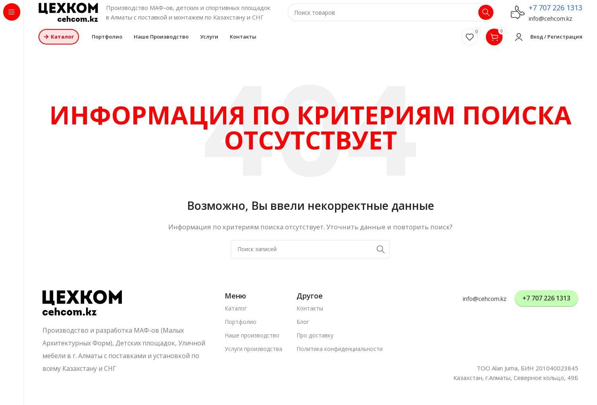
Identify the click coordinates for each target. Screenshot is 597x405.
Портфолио (240, 328)
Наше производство (252, 342)
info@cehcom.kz (550, 21)
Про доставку (315, 342)
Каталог (236, 315)
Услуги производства (253, 356)
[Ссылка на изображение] (82, 309)
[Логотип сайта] (68, 15)
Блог (303, 328)
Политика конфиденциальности (340, 356)
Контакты (310, 315)
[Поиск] (391, 16)
